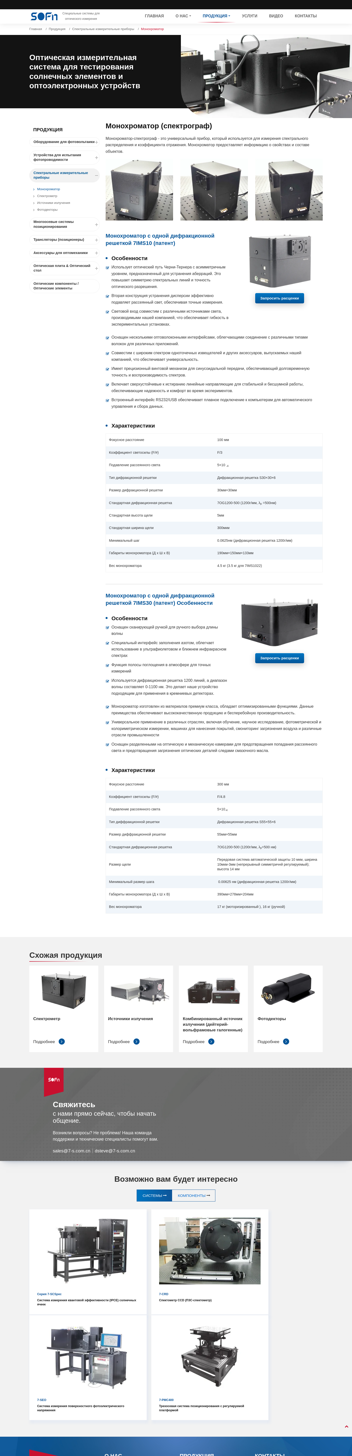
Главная (154, 16)
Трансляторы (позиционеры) (66, 239)
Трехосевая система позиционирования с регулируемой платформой (283, 1275)
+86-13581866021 (276, 1384)
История (111, 1369)
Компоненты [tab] (192, 1202)
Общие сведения (118, 1352)
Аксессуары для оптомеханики (66, 253)
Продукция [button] (215, 16)
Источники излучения (53, 203)
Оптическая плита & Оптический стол (66, 268)
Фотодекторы (47, 209)
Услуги (249, 16)
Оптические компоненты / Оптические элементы (55, 286)
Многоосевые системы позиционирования (66, 224)
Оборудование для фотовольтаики (66, 142)
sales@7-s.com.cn (72, 1157)
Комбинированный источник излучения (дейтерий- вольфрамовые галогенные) (212, 1027)
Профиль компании (120, 1361)
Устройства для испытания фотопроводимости (66, 157)
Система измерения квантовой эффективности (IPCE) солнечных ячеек (63, 1275)
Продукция (57, 29)
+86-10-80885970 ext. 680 (283, 1375)
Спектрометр (47, 196)
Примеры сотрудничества (126, 1378)
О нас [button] (182, 16)
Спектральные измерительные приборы (103, 29)
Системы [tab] (152, 1202)
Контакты (306, 16)
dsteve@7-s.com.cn (116, 1157)
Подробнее (49, 1048)
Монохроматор (48, 189)
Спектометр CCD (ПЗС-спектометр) (136, 1273)
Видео (276, 16)
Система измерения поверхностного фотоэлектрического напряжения (209, 1277)
